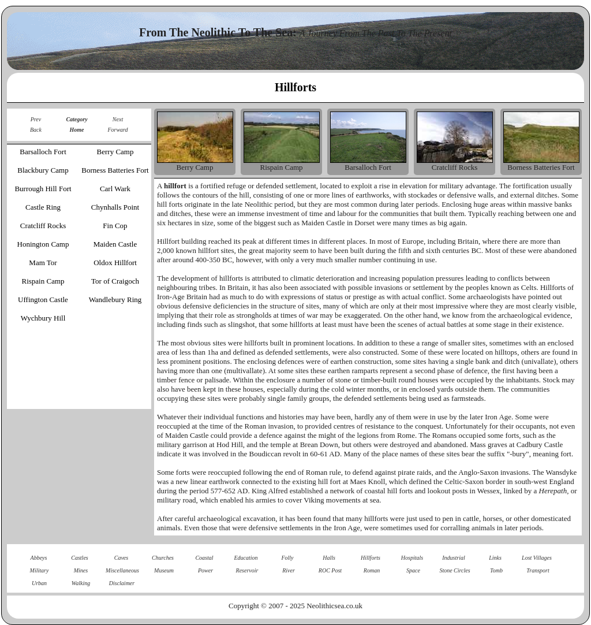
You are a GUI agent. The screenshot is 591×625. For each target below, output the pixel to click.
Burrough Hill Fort (42, 188)
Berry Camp (115, 151)
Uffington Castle (43, 299)
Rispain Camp (42, 281)
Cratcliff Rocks (43, 225)
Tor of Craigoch (115, 281)
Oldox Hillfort (115, 262)
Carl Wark (115, 188)
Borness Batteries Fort (114, 170)
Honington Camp (43, 244)
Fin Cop (115, 225)
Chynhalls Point (115, 207)
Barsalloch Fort (43, 151)
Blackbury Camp (42, 170)
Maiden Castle (115, 244)
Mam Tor (43, 262)
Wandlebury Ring (115, 299)
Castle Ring (43, 207)
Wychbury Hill (43, 318)
